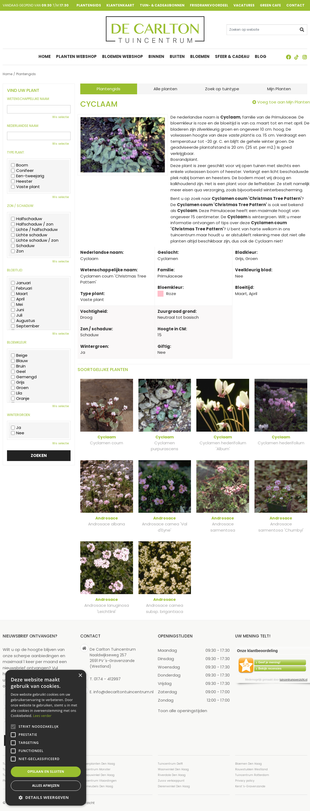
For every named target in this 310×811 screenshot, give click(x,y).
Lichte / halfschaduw (34, 229)
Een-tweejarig (27, 176)
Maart (19, 294)
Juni (17, 310)
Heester (21, 181)
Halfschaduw (26, 219)
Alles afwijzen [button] (46, 785)
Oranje (20, 398)
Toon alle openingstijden (182, 710)
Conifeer (22, 170)
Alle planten (165, 89)
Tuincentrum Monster (95, 769)
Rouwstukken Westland (251, 769)
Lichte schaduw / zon (34, 240)
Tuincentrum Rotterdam (252, 775)
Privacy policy (245, 781)
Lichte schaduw (29, 235)
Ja (16, 427)
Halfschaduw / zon (32, 224)
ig (304, 57)
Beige (19, 355)
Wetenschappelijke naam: (28, 99)
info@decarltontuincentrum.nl (123, 692)
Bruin (18, 366)
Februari (21, 288)
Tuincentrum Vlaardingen (98, 781)
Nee (17, 433)
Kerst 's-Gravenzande (250, 786)
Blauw (19, 361)
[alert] (45, 738)
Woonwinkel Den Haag (173, 769)
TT (296, 57)
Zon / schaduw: (20, 206)
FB (288, 57)
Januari (21, 283)
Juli (16, 315)
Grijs (18, 382)
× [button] (80, 676)
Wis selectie (60, 117)
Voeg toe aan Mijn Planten (283, 102)
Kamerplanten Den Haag (97, 764)
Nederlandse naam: (23, 126)
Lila (16, 393)
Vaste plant (25, 187)
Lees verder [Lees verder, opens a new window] (42, 715)
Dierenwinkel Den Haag (174, 786)
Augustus (23, 321)
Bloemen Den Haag (248, 764)
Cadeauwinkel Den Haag (97, 775)
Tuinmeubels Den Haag (96, 786)
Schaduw (22, 246)
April (18, 299)
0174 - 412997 (107, 679)
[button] (46, 797)
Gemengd (24, 377)
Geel (18, 371)
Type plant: (16, 152)
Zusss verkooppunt (171, 781)
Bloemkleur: (17, 342)
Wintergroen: (19, 415)
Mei (17, 304)
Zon (17, 251)
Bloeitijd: (15, 270)
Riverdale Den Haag (172, 775)
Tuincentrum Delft (170, 764)
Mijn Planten (279, 89)
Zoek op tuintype (222, 89)
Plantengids (108, 89)
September (25, 326)
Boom (19, 165)
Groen (20, 388)
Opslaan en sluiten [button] (45, 771)
